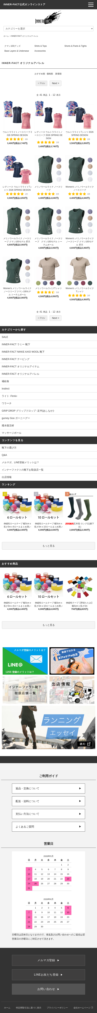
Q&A (4, 455)
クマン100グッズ (12, 46)
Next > (55, 83)
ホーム (6, 36)
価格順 (50, 74)
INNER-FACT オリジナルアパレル (24, 36)
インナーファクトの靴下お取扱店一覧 (23, 469)
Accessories (40, 51)
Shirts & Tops (40, 46)
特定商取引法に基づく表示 (28, 1008)
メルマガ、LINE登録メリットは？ (20, 462)
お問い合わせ (48, 989)
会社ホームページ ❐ (83, 1008)
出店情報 (7, 477)
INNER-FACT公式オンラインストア (24, 4)
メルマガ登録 (48, 960)
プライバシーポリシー (57, 1008)
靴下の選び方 (9, 447)
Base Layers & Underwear (16, 51)
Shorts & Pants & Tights (75, 46)
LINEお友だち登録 (48, 974)
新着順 (58, 74)
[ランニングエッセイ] (48, 727)
